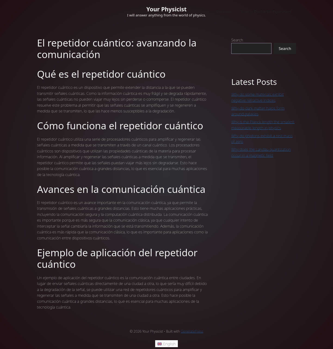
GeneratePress (192, 331)
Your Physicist (166, 9)
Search (237, 40)
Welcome (223, 11)
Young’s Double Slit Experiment (266, 11)
